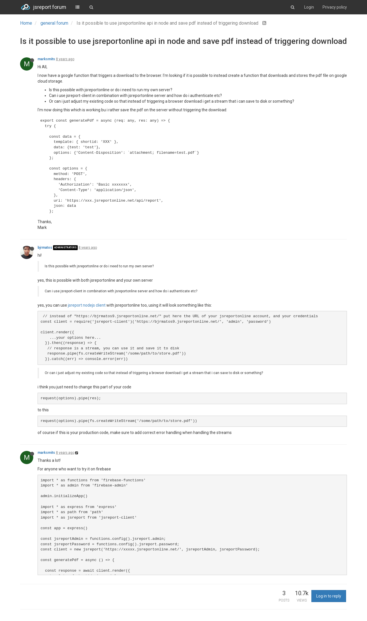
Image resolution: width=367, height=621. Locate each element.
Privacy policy (335, 7)
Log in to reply (328, 596)
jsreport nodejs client (87, 305)
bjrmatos (45, 248)
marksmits (46, 59)
